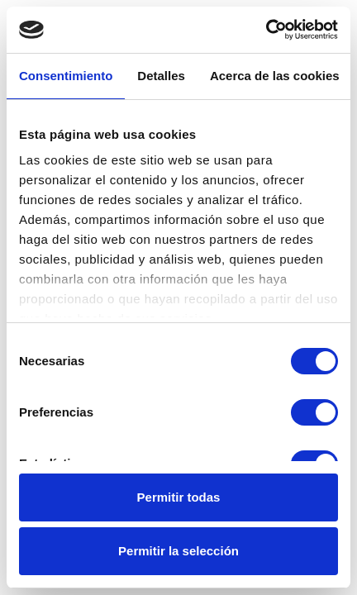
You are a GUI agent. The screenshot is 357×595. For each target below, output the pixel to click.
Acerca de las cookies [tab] (275, 76)
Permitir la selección (178, 551)
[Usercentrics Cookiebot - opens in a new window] (265, 29)
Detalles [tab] (161, 76)
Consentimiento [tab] (65, 76)
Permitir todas (179, 497)
